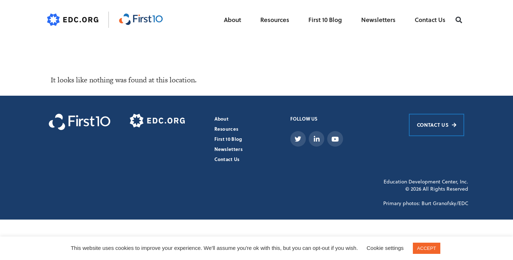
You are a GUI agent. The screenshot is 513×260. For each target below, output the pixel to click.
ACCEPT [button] (426, 248)
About (232, 19)
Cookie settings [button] (385, 248)
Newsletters (378, 19)
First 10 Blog (325, 19)
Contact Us (430, 19)
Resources (274, 19)
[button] (459, 20)
